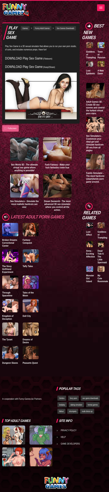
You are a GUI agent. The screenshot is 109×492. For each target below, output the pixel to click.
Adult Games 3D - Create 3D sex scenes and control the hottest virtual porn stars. (95, 107)
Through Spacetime (7, 294)
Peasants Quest (30, 362)
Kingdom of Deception (7, 317)
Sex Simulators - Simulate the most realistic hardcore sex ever (24, 204)
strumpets (72, 411)
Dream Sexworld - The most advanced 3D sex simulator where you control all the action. (57, 205)
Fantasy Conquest (27, 241)
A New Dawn (101, 72)
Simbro (61, 398)
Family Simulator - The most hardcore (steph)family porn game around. (95, 177)
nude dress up (87, 411)
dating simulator (76, 405)
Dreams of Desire (28, 341)
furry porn (73, 398)
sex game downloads (90, 398)
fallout (61, 411)
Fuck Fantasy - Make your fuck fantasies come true (57, 166)
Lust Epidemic (90, 72)
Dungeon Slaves (10, 362)
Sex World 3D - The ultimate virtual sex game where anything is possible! (24, 167)
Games (25, 28)
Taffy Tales (28, 266)
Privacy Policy (68, 430)
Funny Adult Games (42, 28)
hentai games (93, 405)
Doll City (27, 316)
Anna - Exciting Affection (90, 253)
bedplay (62, 405)
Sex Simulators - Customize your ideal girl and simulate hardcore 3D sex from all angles (95, 143)
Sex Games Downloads (65, 28)
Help (63, 437)
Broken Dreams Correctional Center (9, 242)
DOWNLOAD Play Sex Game (24, 58)
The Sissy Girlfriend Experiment (7, 269)
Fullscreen (10, 128)
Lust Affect (89, 233)
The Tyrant (7, 339)
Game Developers (70, 443)
